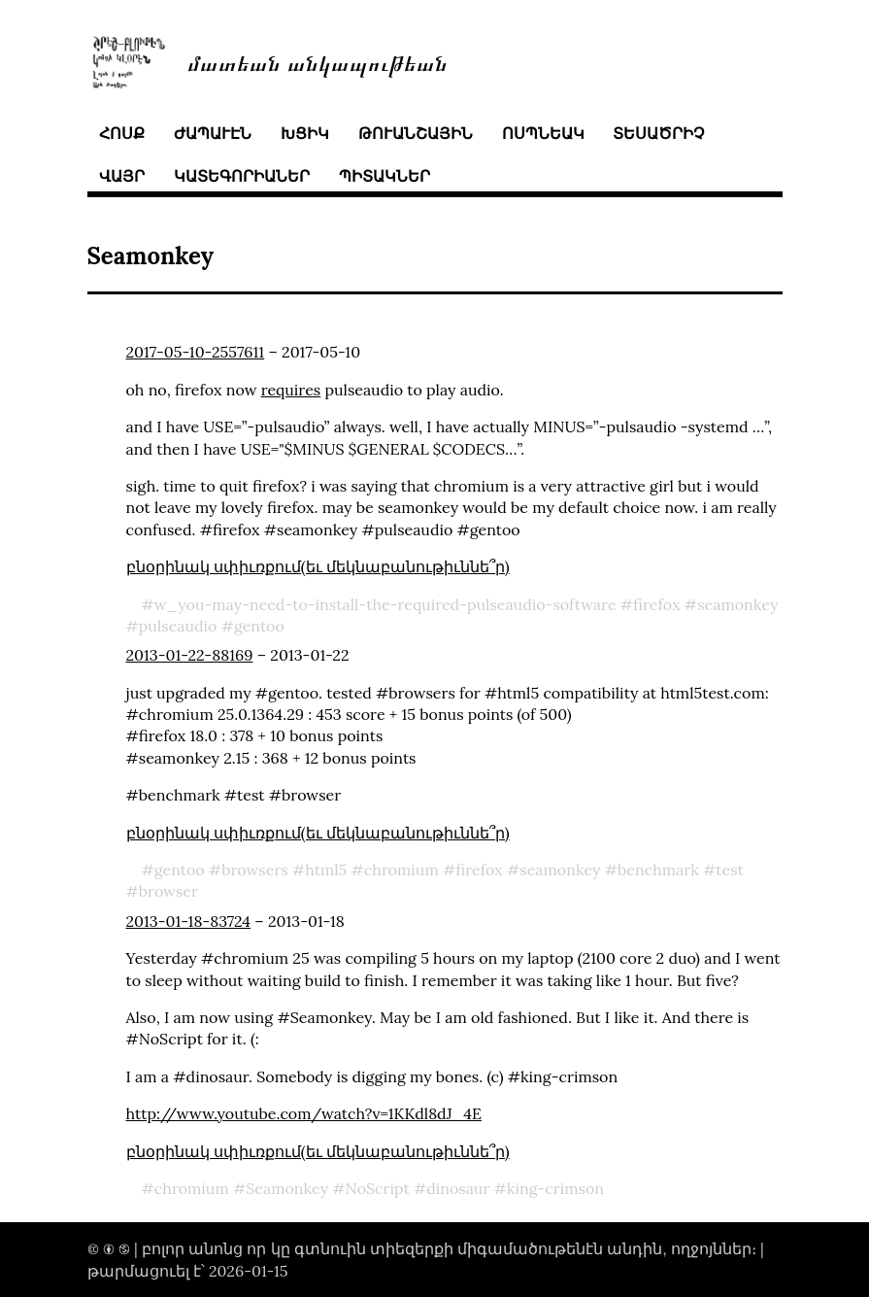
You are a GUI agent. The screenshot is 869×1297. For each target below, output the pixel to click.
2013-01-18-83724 (188, 921)
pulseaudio (178, 625)
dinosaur (457, 1188)
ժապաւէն (212, 133)
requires (291, 389)
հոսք (122, 133)
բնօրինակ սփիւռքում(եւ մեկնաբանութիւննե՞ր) (318, 566)
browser (168, 891)
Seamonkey (287, 1188)
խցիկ (305, 133)
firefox (657, 604)
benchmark (658, 869)
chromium (401, 869)
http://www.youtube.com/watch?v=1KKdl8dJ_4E (304, 1113)
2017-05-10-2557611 (195, 351)
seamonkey (737, 604)
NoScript (378, 1188)
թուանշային (415, 133)
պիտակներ (384, 176)
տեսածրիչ (658, 133)
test (729, 869)
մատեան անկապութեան (317, 62)
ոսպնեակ (543, 133)
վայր (122, 176)
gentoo (259, 625)
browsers (254, 869)
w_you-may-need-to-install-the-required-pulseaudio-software (385, 604)
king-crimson (555, 1188)
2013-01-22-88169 (189, 655)
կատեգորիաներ (242, 176)
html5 (326, 869)
